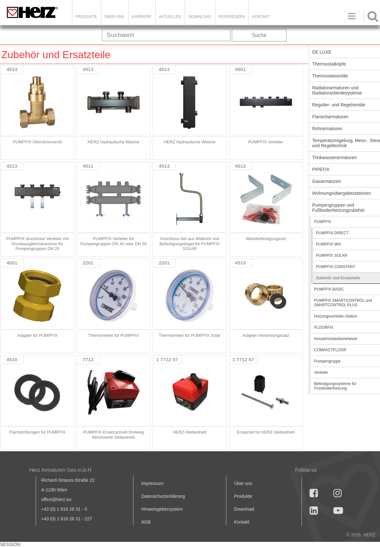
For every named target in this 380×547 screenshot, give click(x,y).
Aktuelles (170, 16)
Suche (259, 35)
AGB (146, 522)
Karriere (141, 16)
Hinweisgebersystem (162, 509)
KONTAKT (261, 16)
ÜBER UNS (114, 16)
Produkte (86, 16)
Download (244, 509)
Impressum (152, 483)
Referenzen (232, 16)
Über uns (243, 483)
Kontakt (241, 522)
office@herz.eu (56, 499)
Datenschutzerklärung (163, 496)
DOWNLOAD (199, 16)
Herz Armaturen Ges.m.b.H (60, 470)
